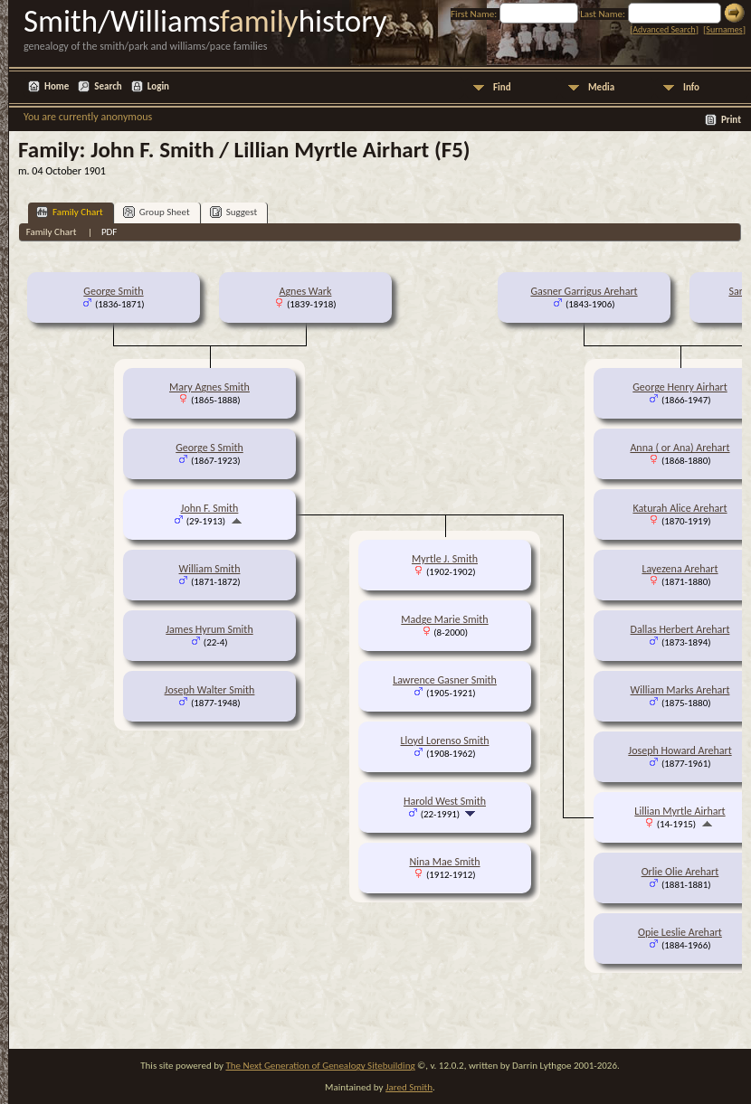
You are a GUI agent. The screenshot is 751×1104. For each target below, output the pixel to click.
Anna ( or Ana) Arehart (679, 447)
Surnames (724, 29)
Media (601, 87)
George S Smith (209, 447)
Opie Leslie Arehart (680, 932)
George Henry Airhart (679, 387)
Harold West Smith (445, 801)
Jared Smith (409, 1087)
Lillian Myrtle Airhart (679, 811)
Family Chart (69, 212)
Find (502, 87)
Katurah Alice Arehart (679, 508)
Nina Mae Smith (444, 861)
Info (691, 87)
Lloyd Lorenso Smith (445, 740)
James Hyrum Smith (209, 629)
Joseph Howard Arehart (679, 750)
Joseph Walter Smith (210, 690)
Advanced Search (663, 29)
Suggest (234, 212)
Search (107, 86)
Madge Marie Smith (444, 619)
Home (56, 86)
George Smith (113, 291)
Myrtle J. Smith (445, 558)
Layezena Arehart (680, 568)
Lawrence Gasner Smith (445, 680)
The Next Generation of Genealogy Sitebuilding (319, 1065)
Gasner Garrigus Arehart (583, 291)
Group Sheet (156, 212)
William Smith (210, 568)
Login (158, 86)
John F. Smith (210, 508)
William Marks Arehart (680, 690)
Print (731, 120)
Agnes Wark (306, 291)
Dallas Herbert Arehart (680, 629)
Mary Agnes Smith (209, 387)
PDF (109, 232)
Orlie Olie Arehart (680, 871)
